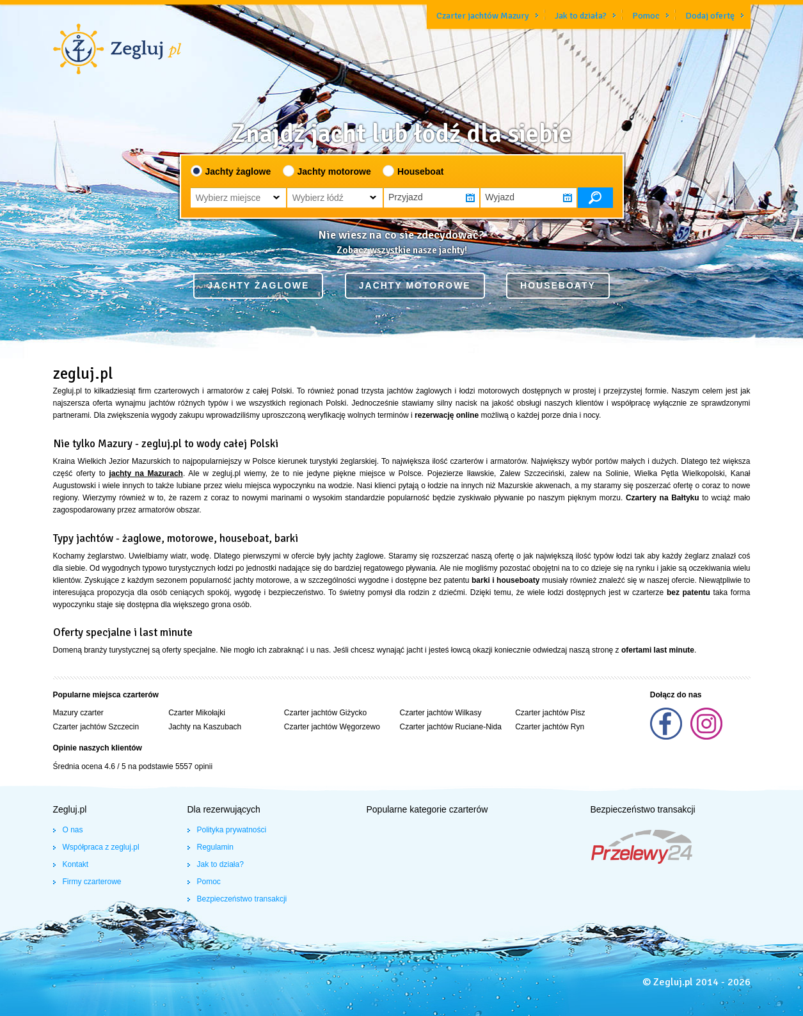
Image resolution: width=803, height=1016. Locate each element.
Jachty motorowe (334, 171)
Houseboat (420, 171)
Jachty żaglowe (238, 171)
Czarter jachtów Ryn (549, 726)
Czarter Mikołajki (196, 712)
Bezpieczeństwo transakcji (242, 898)
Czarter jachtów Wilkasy (440, 712)
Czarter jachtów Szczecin (96, 726)
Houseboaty (558, 285)
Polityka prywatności (232, 829)
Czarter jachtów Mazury (482, 15)
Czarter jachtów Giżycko (325, 712)
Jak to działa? (581, 15)
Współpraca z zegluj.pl (101, 847)
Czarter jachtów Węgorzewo (332, 726)
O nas (73, 829)
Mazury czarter (78, 712)
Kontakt (76, 864)
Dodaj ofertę (710, 15)
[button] (238, 197)
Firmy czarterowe (92, 881)
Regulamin (215, 847)
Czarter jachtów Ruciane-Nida (450, 726)
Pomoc (646, 15)
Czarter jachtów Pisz (550, 712)
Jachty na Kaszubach (204, 726)
